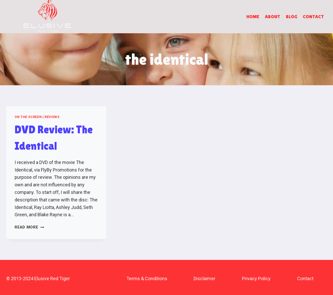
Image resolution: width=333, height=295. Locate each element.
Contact (313, 16)
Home (252, 16)
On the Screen (28, 117)
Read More (29, 227)
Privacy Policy (256, 278)
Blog (291, 16)
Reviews (51, 117)
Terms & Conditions (146, 278)
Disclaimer (204, 278)
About (272, 16)
